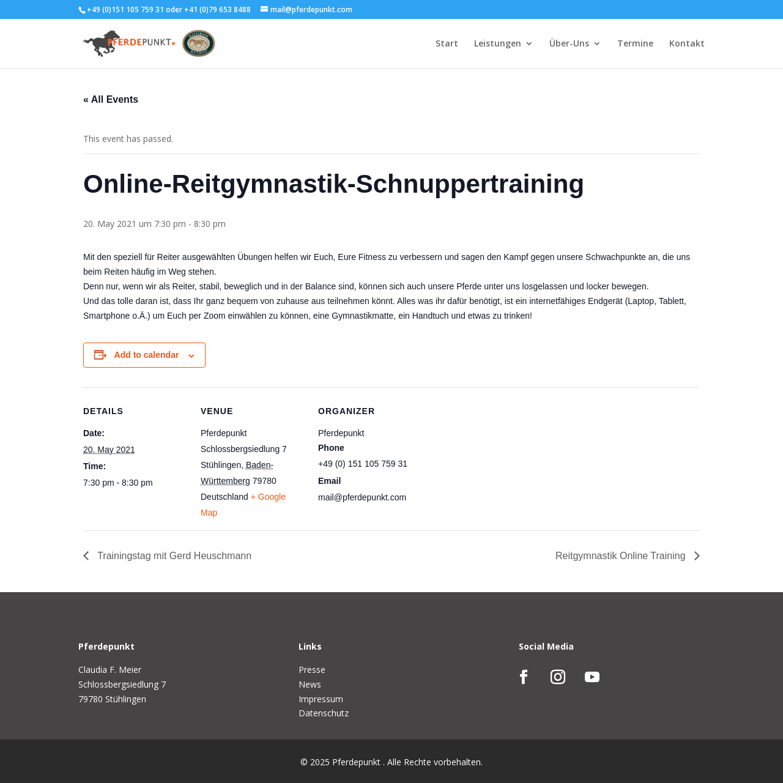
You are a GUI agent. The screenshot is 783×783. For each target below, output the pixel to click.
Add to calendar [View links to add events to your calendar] (146, 355)
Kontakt (687, 44)
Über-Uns (569, 44)
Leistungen (497, 44)
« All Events (110, 99)
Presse (312, 669)
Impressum (321, 699)
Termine (635, 44)
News (310, 684)
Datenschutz (324, 713)
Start (447, 44)
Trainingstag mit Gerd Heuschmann (173, 556)
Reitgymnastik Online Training (621, 556)
